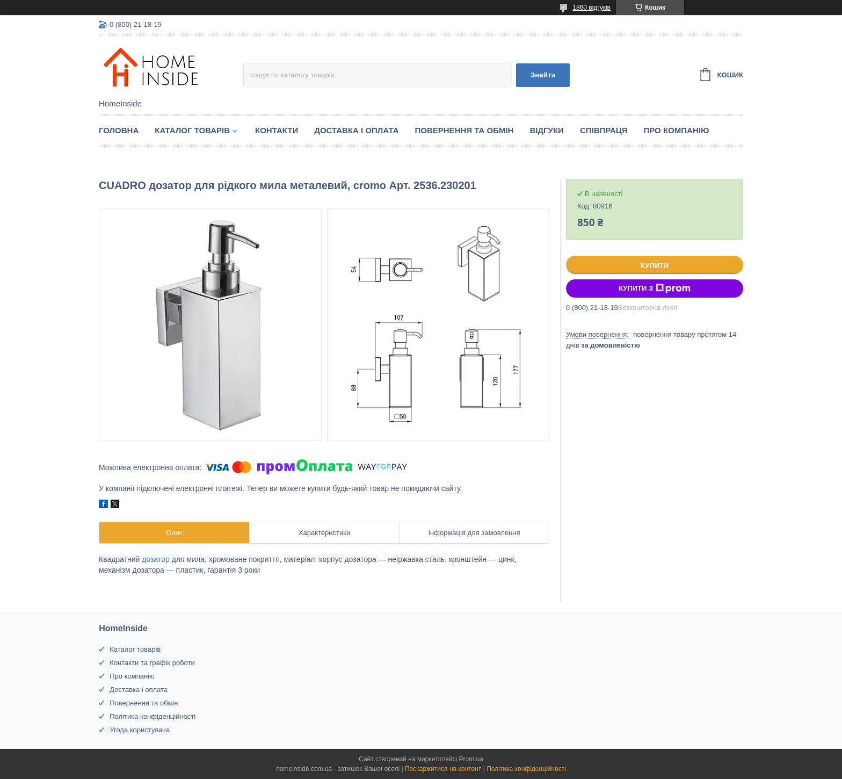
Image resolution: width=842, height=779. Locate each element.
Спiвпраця (604, 130)
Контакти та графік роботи (152, 663)
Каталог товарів (135, 649)
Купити (655, 266)
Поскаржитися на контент (443, 769)
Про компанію (676, 130)
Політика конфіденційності (152, 716)
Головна (119, 130)
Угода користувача (140, 730)
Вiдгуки (546, 130)
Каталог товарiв (192, 130)
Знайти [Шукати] (543, 75)
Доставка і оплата (356, 130)
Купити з (655, 288)
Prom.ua (471, 759)
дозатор (156, 559)
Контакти (276, 130)
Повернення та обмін (464, 130)
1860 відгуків (591, 7)
